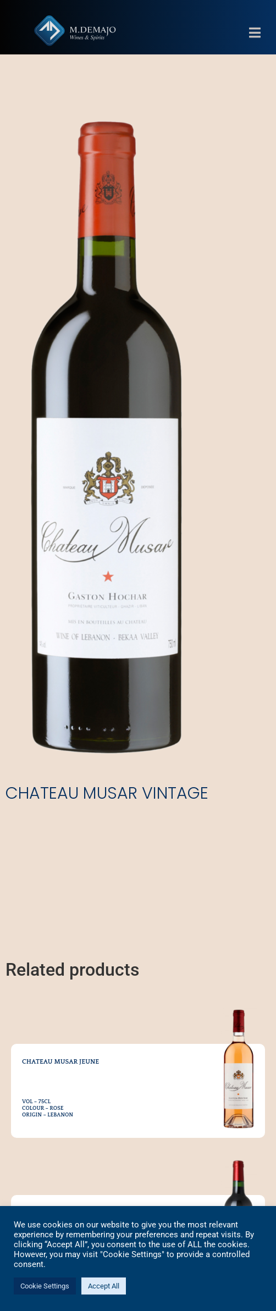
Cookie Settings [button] (44, 1286)
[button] (254, 39)
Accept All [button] (103, 1286)
